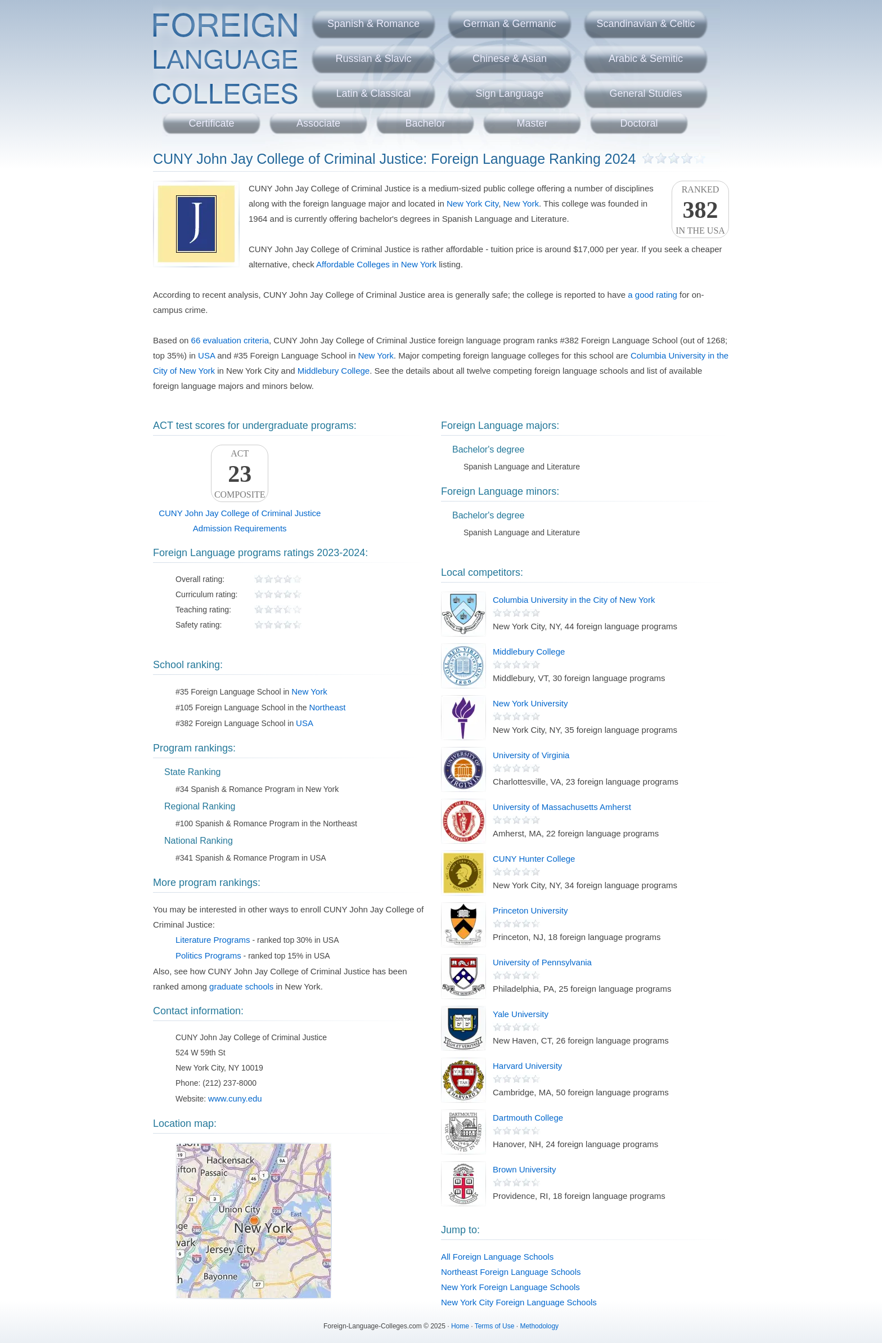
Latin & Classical (373, 93)
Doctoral (639, 123)
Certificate (211, 123)
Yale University (520, 1014)
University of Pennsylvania (542, 962)
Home (460, 1326)
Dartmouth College (528, 1117)
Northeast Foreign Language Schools (511, 1272)
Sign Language (509, 93)
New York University (530, 703)
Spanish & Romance (373, 23)
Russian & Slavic (373, 58)
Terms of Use (495, 1326)
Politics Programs (208, 955)
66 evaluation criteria (230, 340)
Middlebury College (334, 370)
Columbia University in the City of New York (574, 600)
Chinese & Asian (509, 58)
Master (531, 123)
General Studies (645, 93)
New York (521, 203)
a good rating (652, 294)
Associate (318, 123)
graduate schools (241, 986)
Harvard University (527, 1066)
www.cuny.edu (235, 1098)
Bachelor (425, 123)
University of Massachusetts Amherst (562, 807)
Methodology (539, 1326)
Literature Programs (213, 939)
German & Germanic (509, 23)
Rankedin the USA (700, 210)
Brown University (524, 1169)
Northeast (327, 707)
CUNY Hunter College (534, 858)
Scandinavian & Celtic (645, 23)
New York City (472, 203)
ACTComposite (240, 474)
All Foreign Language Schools (497, 1256)
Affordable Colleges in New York (376, 264)
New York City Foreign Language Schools (519, 1302)
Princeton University (530, 910)
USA (206, 355)
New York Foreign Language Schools (510, 1287)
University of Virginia (531, 755)
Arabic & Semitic (646, 58)
